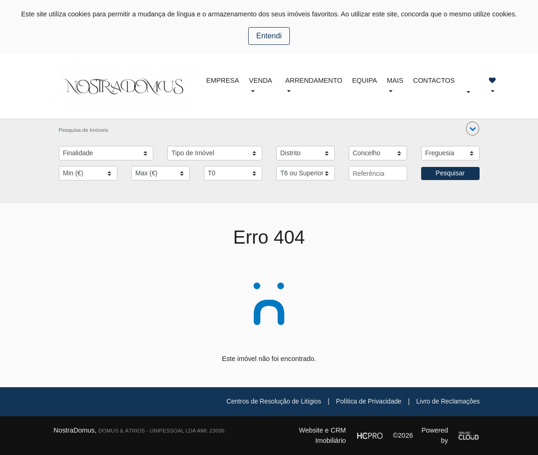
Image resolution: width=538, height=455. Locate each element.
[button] (472, 129)
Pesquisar (450, 173)
